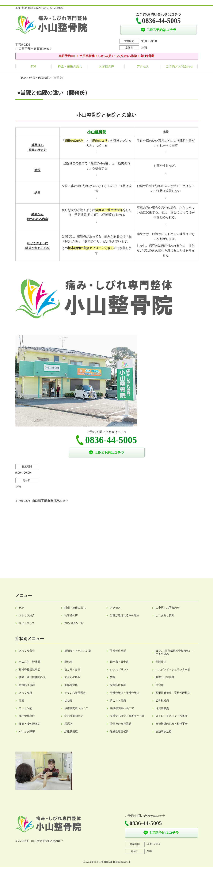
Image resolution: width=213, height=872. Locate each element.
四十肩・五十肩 (119, 661)
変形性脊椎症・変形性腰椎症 (173, 692)
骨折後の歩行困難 (120, 723)
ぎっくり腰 (25, 692)
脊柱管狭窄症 (27, 716)
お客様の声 (106, 66)
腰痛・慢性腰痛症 (29, 723)
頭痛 (21, 700)
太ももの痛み (72, 677)
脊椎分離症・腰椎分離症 (124, 692)
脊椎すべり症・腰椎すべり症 (127, 716)
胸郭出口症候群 (165, 677)
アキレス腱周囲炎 (75, 692)
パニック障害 (27, 731)
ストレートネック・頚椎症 (172, 716)
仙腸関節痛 (71, 685)
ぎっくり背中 (27, 650)
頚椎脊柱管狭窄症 (29, 669)
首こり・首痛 (72, 669)
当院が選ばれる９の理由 (124, 615)
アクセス (143, 66)
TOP (33, 66)
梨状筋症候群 (118, 685)
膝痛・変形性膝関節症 (32, 677)
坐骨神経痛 (162, 700)
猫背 (112, 677)
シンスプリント (119, 669)
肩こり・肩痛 (118, 700)
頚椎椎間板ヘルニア (76, 708)
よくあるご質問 (165, 615)
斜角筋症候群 (27, 685)
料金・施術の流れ (70, 66)
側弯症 (160, 685)
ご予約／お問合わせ (179, 66)
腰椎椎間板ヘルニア (122, 708)
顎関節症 (161, 661)
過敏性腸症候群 (119, 731)
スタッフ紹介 (27, 615)
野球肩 (68, 661)
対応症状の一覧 (73, 623)
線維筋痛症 (71, 731)
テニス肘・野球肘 (29, 661)
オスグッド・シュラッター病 (173, 669)
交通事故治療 (164, 731)
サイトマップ (27, 623)
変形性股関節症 (73, 716)
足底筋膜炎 (162, 708)
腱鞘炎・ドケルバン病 (77, 650)
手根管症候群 (118, 650)
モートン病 (25, 708)
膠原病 (68, 723)
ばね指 (68, 700)
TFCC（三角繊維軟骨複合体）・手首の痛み (175, 652)
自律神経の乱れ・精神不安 (172, 723)
